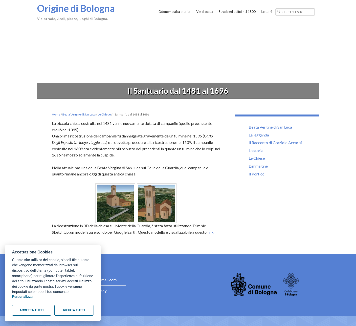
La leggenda (259, 135)
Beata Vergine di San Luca (270, 127)
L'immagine (258, 166)
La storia (256, 150)
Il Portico (257, 174)
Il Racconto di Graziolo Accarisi (275, 142)
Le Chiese (257, 158)
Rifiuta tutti (74, 310)
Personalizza (22, 297)
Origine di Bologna (76, 8)
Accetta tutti (32, 310)
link (210, 232)
